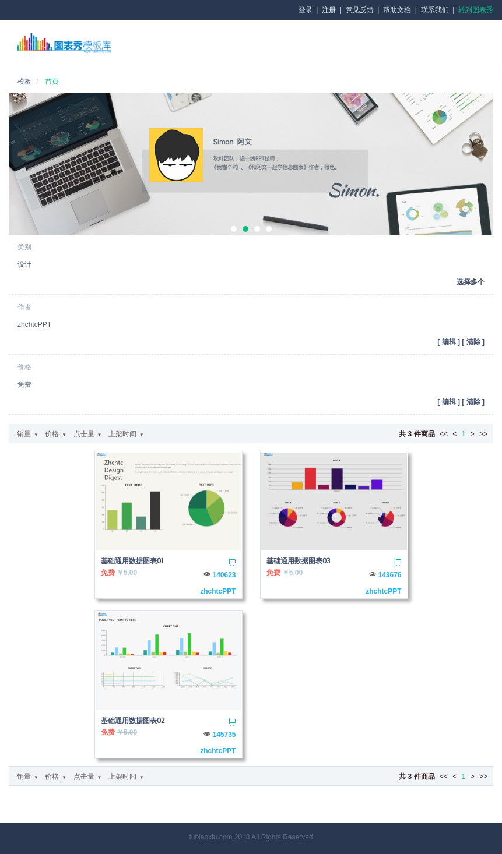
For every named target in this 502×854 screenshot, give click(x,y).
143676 (389, 575)
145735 (224, 735)
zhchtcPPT (218, 591)
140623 (224, 575)
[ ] (448, 342)
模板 (24, 81)
